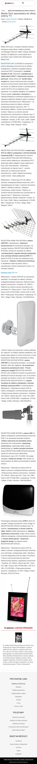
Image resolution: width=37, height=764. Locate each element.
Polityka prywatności (18, 690)
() (9, 22)
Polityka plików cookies (18, 693)
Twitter (18, 750)
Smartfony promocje (18, 723)
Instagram (18, 754)
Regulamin (18, 696)
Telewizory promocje (18, 717)
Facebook (18, 741)
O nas (18, 703)
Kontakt (18, 700)
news (3, 10)
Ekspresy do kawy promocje (18, 720)
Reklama (18, 687)
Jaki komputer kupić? (18, 730)
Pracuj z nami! (18, 706)
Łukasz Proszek (11, 19)
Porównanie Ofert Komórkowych (18, 727)
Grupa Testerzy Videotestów (18, 744)
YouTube (18, 747)
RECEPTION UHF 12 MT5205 (11, 63)
